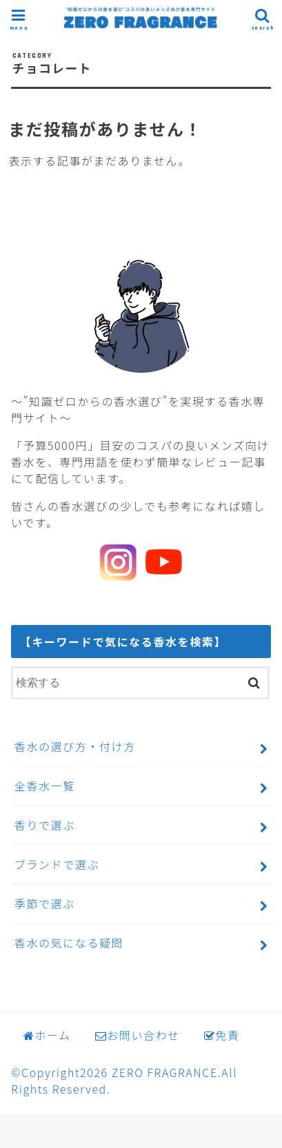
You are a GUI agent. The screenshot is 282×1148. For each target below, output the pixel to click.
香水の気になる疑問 (68, 942)
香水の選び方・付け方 (75, 746)
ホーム (47, 1035)
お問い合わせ (137, 1035)
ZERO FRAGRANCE (165, 1072)
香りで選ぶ (44, 825)
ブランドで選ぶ (56, 864)
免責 (222, 1035)
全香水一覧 (44, 785)
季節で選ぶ (44, 903)
